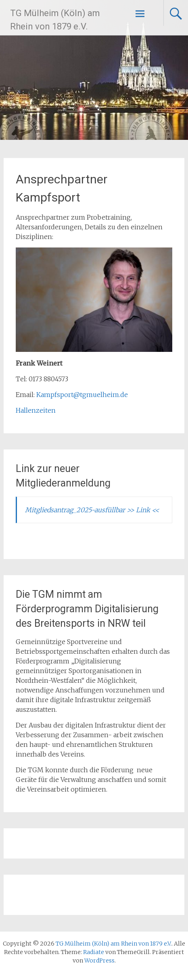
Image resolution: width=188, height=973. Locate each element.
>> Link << (143, 510)
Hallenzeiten (36, 410)
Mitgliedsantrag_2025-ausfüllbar (76, 510)
